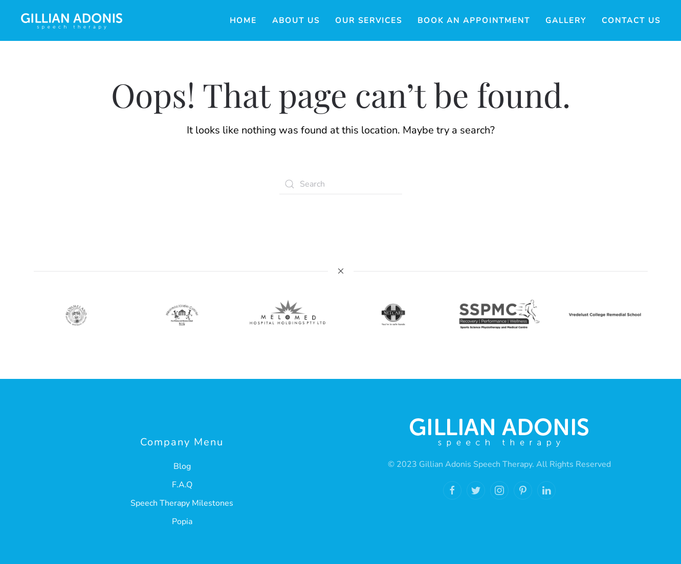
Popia (182, 521)
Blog (182, 466)
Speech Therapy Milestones (181, 503)
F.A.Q (182, 484)
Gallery (565, 20)
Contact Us (631, 20)
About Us (296, 20)
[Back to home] (71, 20)
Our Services (368, 20)
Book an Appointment (474, 20)
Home (243, 20)
